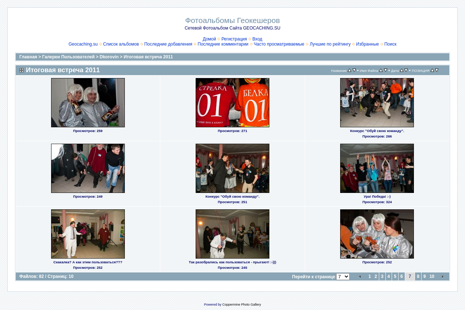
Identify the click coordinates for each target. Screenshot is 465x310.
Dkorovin (109, 56)
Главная (28, 56)
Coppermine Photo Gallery (241, 304)
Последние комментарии (223, 44)
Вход (257, 39)
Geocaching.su (83, 44)
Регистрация (234, 39)
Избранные (367, 44)
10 (432, 276)
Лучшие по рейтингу (330, 44)
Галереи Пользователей (68, 56)
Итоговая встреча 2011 (148, 56)
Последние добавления (168, 44)
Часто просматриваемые (279, 44)
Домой (209, 39)
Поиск (390, 44)
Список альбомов (121, 44)
